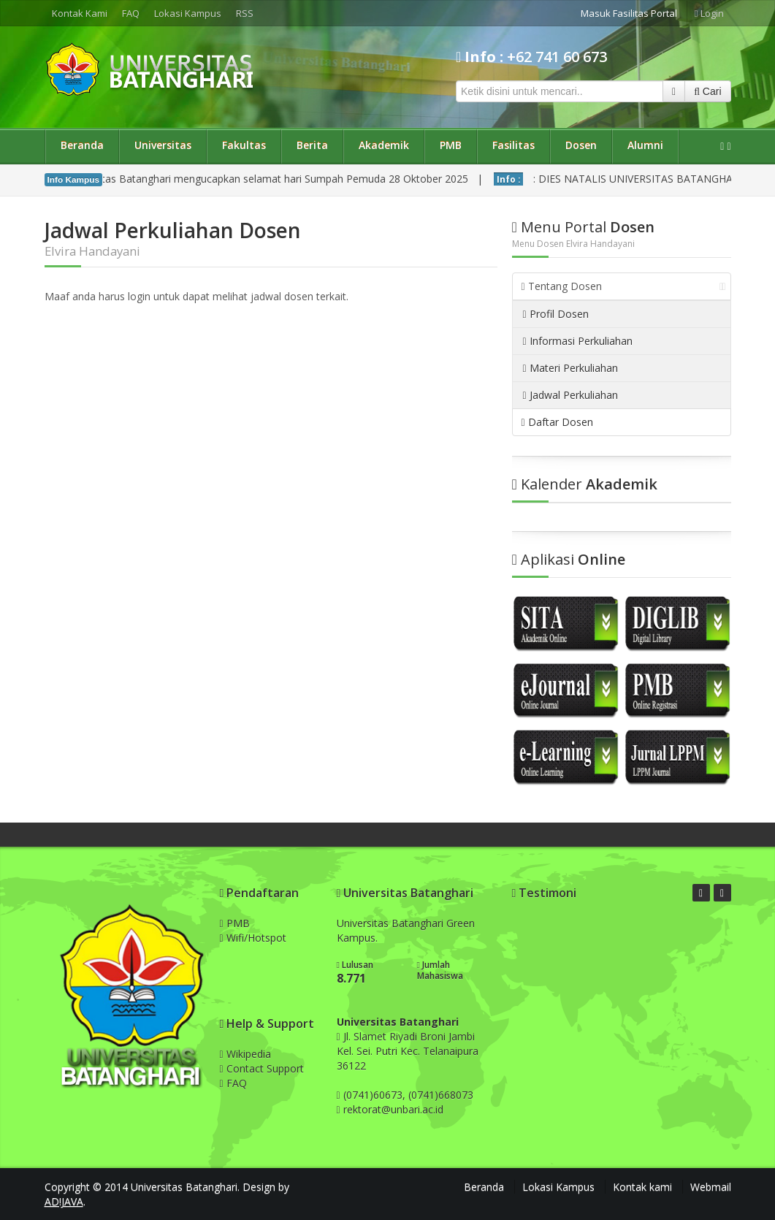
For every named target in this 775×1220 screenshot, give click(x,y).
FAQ (131, 13)
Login (709, 13)
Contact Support (262, 1068)
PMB (451, 145)
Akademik (384, 145)
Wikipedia (245, 1054)
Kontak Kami (79, 13)
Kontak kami (642, 1187)
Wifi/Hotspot (253, 938)
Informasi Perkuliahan (578, 341)
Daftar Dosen (557, 422)
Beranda (82, 145)
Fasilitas (513, 145)
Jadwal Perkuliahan (570, 395)
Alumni (645, 145)
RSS (244, 13)
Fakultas (244, 145)
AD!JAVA (64, 1201)
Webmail (710, 1187)
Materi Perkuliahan (570, 368)
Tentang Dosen (624, 286)
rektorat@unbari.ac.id (393, 1109)
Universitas (162, 145)
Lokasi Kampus (187, 13)
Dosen (581, 145)
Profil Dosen (556, 314)
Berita (312, 145)
